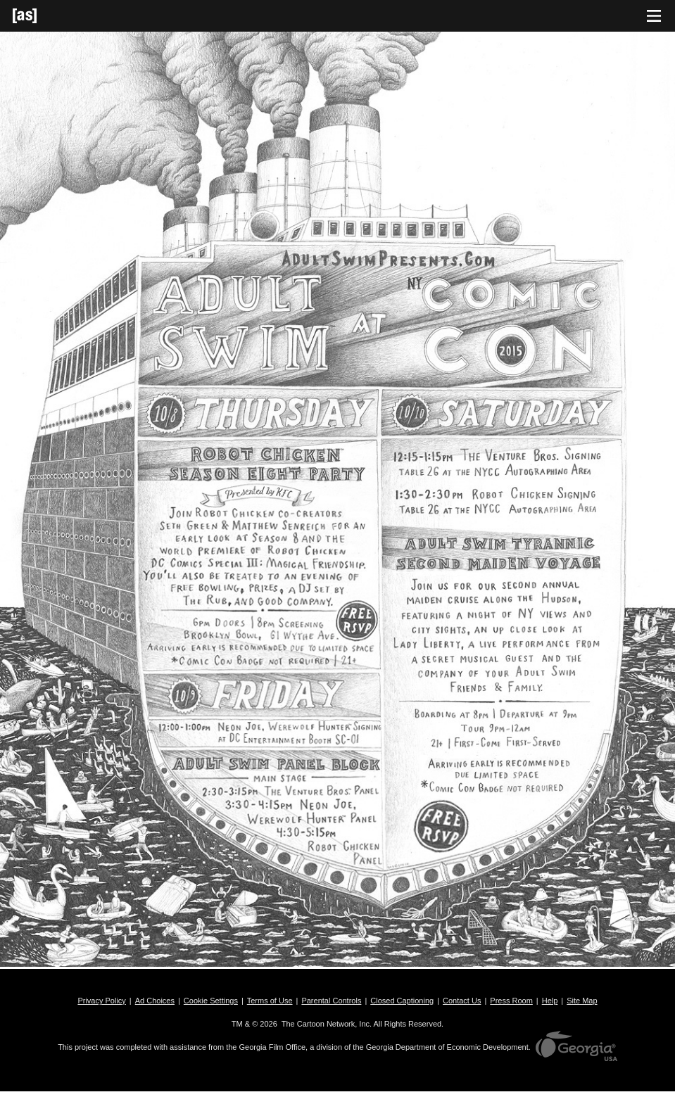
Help (550, 1000)
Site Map (582, 1000)
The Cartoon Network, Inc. (327, 1024)
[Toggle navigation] (654, 16)
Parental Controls (331, 1000)
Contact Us (462, 1000)
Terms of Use (270, 1000)
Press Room (511, 1000)
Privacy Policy (101, 1000)
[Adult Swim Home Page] (42, 16)
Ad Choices (155, 1000)
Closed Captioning (402, 1000)
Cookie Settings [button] (211, 1000)
